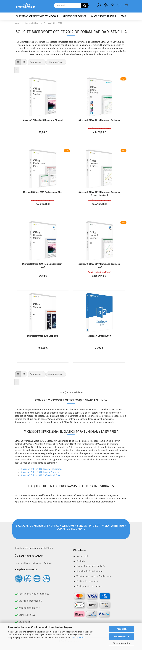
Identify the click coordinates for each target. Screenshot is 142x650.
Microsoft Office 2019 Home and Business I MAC (99, 266)
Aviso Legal (82, 556)
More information (121, 643)
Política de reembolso (87, 581)
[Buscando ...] (85, 5)
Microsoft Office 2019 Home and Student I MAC (42, 266)
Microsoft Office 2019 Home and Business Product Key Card (99, 194)
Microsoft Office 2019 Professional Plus (42, 192)
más (123, 16)
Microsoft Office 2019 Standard (42, 336)
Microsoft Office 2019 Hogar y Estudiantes (42, 469)
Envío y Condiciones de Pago (90, 566)
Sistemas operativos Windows (37, 16)
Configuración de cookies (89, 586)
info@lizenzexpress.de (26, 569)
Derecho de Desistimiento (89, 571)
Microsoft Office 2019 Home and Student (43, 120)
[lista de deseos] (119, 5)
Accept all (121, 629)
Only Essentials (121, 636)
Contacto (80, 561)
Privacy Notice (78, 637)
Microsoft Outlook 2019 (99, 336)
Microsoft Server (103, 16)
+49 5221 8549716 (31, 556)
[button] (105, 5)
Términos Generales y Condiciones (93, 576)
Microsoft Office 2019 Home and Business (99, 120)
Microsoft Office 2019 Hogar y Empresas (40, 472)
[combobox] (37, 62)
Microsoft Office (75, 16)
